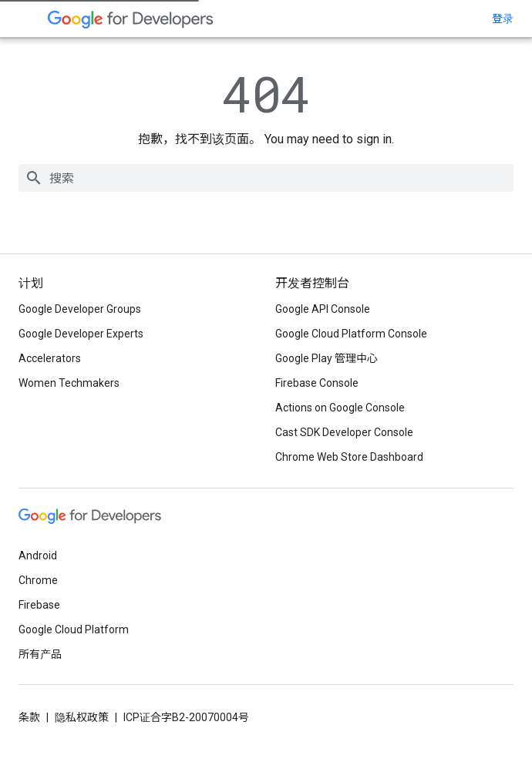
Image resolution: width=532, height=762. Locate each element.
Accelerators (50, 358)
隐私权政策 (82, 717)
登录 (502, 18)
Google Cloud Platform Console (351, 333)
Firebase (39, 605)
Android (38, 555)
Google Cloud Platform (74, 629)
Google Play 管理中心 (326, 358)
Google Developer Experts (81, 333)
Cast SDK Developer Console (344, 432)
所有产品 (40, 654)
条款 (29, 717)
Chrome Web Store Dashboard (349, 457)
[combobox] (266, 178)
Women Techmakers (69, 383)
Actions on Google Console (340, 407)
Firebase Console (317, 383)
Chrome (38, 580)
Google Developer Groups (80, 309)
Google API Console (322, 309)
